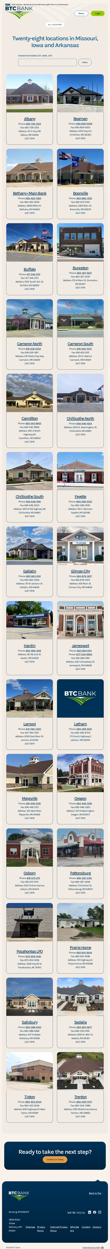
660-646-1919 (33, 501)
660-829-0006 (84, 123)
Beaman (80, 118)
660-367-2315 (84, 878)
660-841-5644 (84, 952)
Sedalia (80, 1022)
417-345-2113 (33, 274)
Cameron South (80, 343)
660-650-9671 (84, 1027)
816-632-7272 (84, 348)
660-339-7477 (84, 1101)
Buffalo (30, 269)
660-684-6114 (84, 650)
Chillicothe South (30, 496)
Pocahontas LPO (30, 951)
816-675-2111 (33, 878)
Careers (96, 1227)
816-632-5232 (33, 348)
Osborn (29, 873)
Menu (83, 13)
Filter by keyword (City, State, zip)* (35, 56)
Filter (85, 62)
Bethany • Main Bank (29, 193)
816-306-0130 (33, 803)
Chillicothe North (80, 418)
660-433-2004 (33, 1101)
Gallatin (29, 571)
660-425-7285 (33, 198)
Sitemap (30, 1227)
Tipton (29, 1096)
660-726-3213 (33, 123)
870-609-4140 (33, 956)
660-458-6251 (84, 729)
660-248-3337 (84, 501)
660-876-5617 (84, 576)
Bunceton (80, 267)
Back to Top (95, 1193)
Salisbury (29, 1022)
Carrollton (30, 418)
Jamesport (80, 645)
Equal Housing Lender (93, 1247)
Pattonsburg (80, 873)
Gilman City (80, 571)
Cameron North (29, 343)
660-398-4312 (33, 650)
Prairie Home (80, 947)
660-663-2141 (33, 576)
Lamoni (29, 723)
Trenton (80, 1096)
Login (100, 13)
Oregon (80, 798)
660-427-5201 (84, 273)
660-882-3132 (84, 198)
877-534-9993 (84, 654)
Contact (86, 1227)
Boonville (80, 193)
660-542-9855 (33, 423)
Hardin (29, 645)
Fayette (80, 496)
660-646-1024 (84, 423)
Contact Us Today (55, 1159)
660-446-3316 (84, 803)
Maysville (29, 798)
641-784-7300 (33, 729)
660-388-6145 (33, 1027)
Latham (80, 723)
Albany (29, 118)
